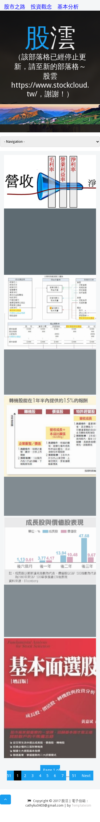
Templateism (81, 805)
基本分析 (68, 6)
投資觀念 (41, 6)
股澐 (50, 36)
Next (86, 775)
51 (74, 775)
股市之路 (14, 6)
